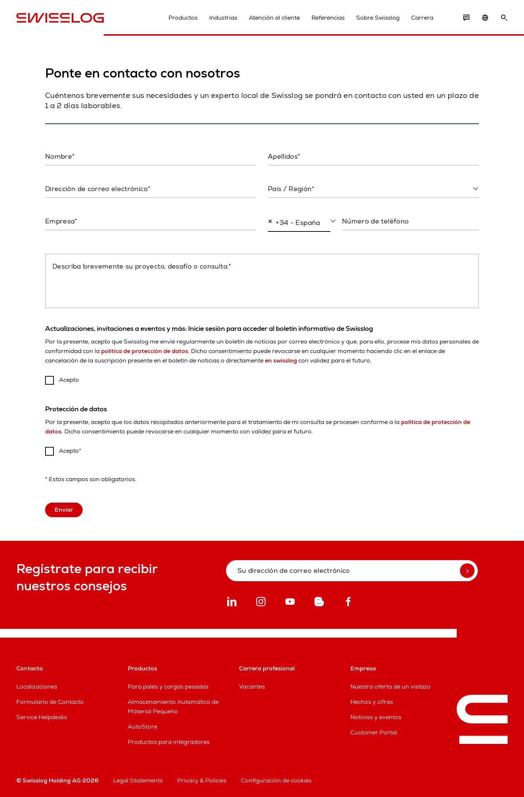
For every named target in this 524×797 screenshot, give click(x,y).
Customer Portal (373, 732)
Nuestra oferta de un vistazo (390, 686)
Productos (183, 17)
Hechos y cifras (371, 702)
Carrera (422, 17)
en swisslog (281, 360)
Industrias (223, 17)
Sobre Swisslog (378, 17)
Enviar (64, 510)
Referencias (328, 17)
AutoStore (142, 726)
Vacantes (252, 686)
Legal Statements (138, 780)
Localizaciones (36, 686)
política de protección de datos (144, 351)
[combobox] (373, 189)
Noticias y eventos (375, 717)
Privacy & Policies (201, 780)
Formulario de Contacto (50, 702)
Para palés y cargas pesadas (168, 686)
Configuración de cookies (276, 780)
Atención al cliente (274, 17)
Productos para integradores (169, 742)
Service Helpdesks (41, 717)
